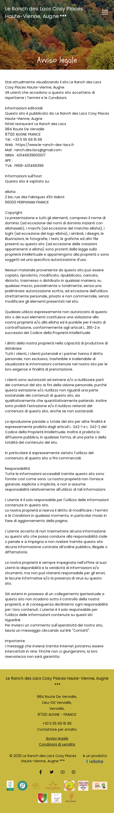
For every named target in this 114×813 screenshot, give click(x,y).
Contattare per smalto (57, 729)
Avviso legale (57, 738)
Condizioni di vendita (57, 744)
